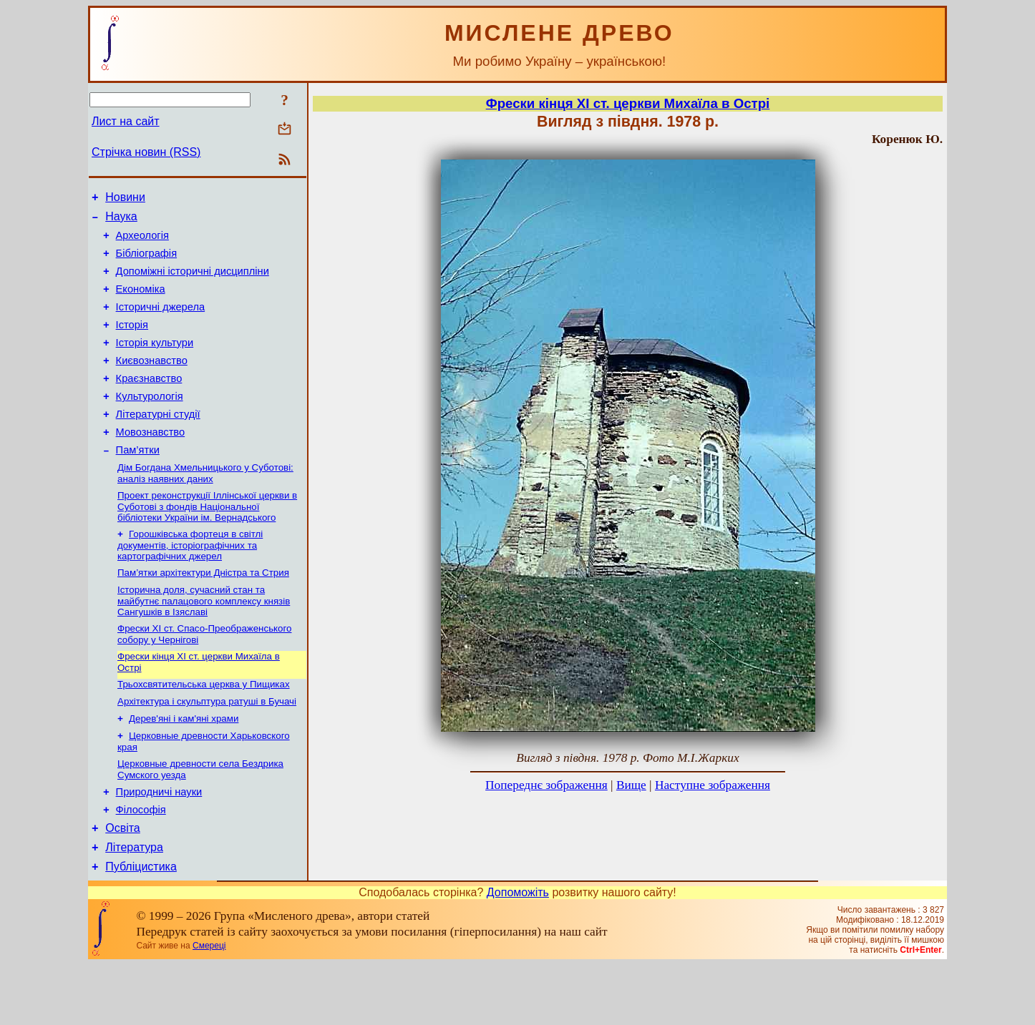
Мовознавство (150, 462)
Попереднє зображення (546, 785)
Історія (132, 342)
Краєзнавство (149, 402)
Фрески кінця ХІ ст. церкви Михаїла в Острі (628, 103)
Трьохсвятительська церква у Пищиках (203, 727)
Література (134, 905)
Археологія (142, 241)
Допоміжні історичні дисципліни (192, 282)
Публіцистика (141, 927)
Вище (631, 785)
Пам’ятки (138, 482)
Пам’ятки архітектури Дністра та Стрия (203, 610)
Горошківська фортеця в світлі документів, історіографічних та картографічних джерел (190, 581)
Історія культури (155, 362)
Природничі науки (159, 843)
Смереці (209, 1006)
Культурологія (149, 422)
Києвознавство (152, 382)
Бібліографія (146, 262)
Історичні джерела (160, 322)
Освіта (122, 884)
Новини (125, 199)
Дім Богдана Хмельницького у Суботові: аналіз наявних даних (205, 507)
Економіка (140, 302)
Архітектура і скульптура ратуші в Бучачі (206, 746)
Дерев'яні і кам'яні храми (183, 765)
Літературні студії (158, 442)
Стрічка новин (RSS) (146, 152)
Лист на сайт (126, 121)
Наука (121, 221)
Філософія (141, 863)
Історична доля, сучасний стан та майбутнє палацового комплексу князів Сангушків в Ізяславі (203, 640)
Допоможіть (518, 952)
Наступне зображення (712, 785)
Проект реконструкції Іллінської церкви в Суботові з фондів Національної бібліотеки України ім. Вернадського (207, 541)
